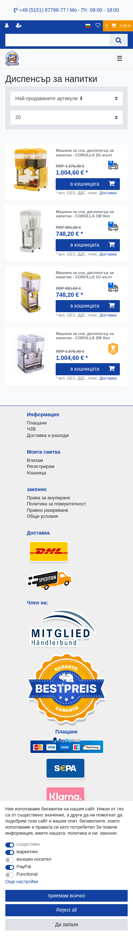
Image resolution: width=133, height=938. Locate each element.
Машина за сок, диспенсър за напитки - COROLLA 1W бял (84, 214)
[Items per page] (66, 117)
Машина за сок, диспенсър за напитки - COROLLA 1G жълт (84, 274)
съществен (28, 844)
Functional (27, 874)
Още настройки (21, 881)
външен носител (34, 859)
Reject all (66, 910)
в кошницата (92, 184)
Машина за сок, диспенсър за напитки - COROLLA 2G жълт (84, 152)
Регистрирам (40, 466)
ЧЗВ (31, 429)
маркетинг (27, 851)
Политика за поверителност (56, 503)
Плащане (37, 423)
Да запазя (66, 924)
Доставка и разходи (48, 435)
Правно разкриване (47, 510)
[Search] (119, 40)
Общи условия (42, 516)
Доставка (108, 193)
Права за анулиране (48, 497)
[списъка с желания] (98, 25)
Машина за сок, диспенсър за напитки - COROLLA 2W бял (84, 335)
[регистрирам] (7, 25)
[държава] (88, 25)
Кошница (36, 472)
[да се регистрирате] (19, 25)
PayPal (24, 866)
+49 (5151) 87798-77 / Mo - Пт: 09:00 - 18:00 (66, 10)
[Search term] (57, 40)
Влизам (35, 460)
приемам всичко (66, 895)
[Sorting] (66, 98)
